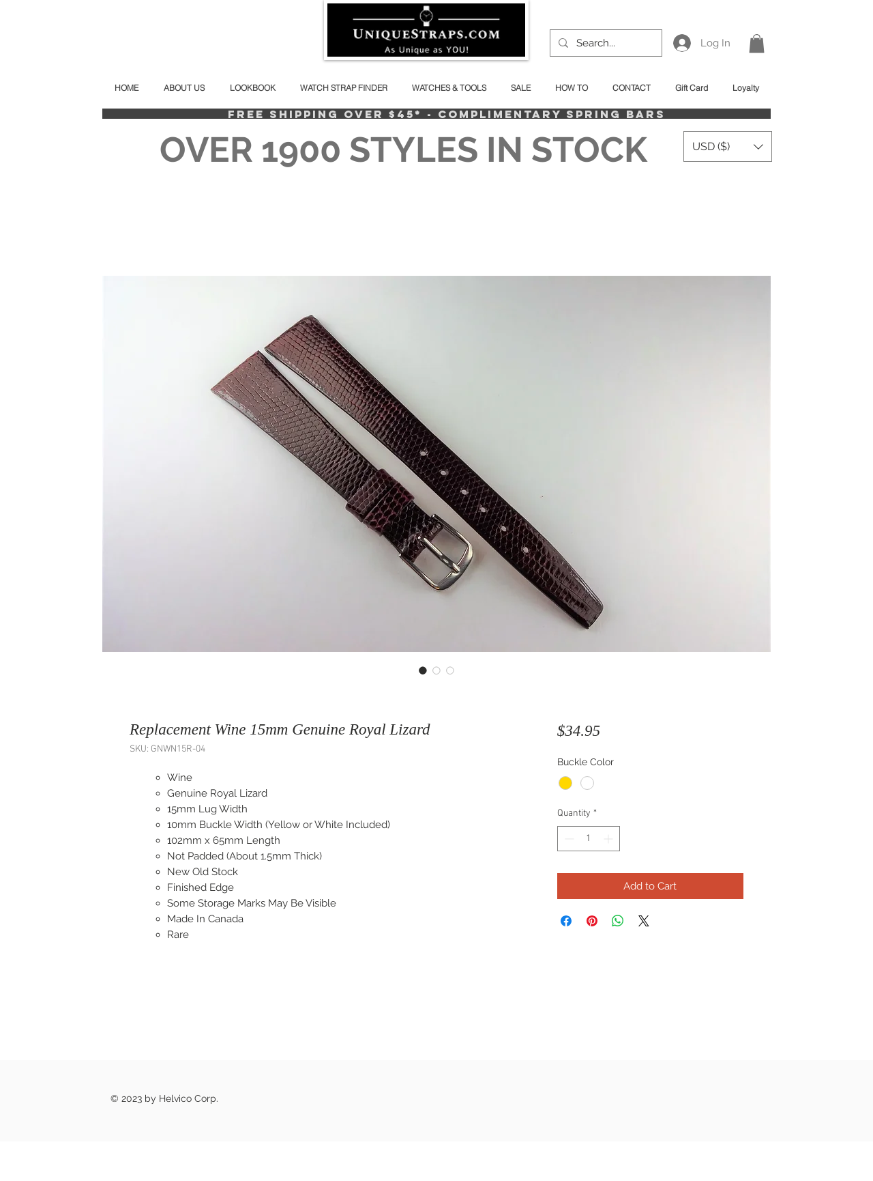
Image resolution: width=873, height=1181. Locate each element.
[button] (757, 43)
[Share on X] (644, 921)
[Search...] (604, 43)
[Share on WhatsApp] (618, 921)
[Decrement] (567, 839)
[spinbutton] (588, 839)
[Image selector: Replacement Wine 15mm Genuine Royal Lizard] (423, 670)
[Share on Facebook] (566, 921)
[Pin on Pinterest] (592, 921)
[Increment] (609, 839)
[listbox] (727, 146)
